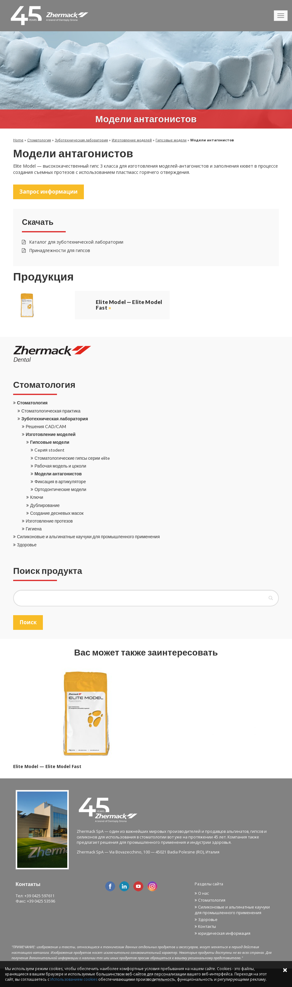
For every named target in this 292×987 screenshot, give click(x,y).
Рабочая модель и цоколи (60, 465)
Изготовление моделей (132, 140)
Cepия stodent (49, 450)
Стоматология (39, 140)
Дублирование (44, 505)
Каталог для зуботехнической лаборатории (72, 242)
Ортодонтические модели (60, 489)
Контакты (207, 926)
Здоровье (27, 544)
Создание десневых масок (57, 513)
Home (18, 140)
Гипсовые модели (171, 140)
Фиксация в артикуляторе (60, 481)
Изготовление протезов (49, 521)
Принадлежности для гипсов (56, 250)
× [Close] (285, 969)
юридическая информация (224, 933)
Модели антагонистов (58, 473)
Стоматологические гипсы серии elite (72, 458)
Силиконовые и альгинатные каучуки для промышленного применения (88, 536)
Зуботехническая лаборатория (81, 140)
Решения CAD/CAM (46, 426)
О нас (203, 893)
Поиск (28, 622)
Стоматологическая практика (50, 410)
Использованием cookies (73, 979)
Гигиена (34, 528)
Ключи (36, 497)
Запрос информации (48, 191)
